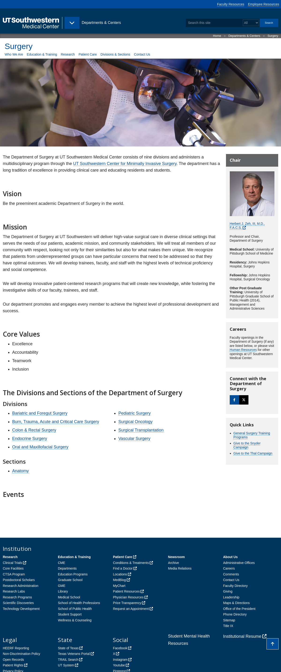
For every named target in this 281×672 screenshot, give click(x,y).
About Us (230, 557)
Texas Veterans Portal (74, 654)
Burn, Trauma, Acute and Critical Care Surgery (55, 421)
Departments (67, 568)
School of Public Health (75, 609)
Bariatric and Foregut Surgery (39, 413)
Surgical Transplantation (140, 430)
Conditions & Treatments (131, 563)
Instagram (120, 659)
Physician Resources (128, 597)
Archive (173, 563)
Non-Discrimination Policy (21, 654)
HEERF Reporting (16, 648)
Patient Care (87, 54)
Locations (120, 574)
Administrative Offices (239, 563)
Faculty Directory (235, 586)
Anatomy (20, 471)
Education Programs (73, 574)
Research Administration (20, 586)
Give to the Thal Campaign (252, 453)
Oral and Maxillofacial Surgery (40, 447)
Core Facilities (13, 568)
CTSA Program (14, 574)
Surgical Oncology (135, 421)
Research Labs (14, 591)
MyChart (119, 586)
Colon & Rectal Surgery (34, 430)
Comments (231, 574)
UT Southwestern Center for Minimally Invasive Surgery (125, 163)
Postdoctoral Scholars (19, 580)
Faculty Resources (230, 4)
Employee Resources (263, 4)
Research (68, 54)
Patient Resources (126, 591)
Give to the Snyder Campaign (247, 445)
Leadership (231, 597)
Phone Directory (235, 614)
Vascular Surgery (134, 438)
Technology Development (21, 609)
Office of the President (239, 609)
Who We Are (14, 54)
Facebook (120, 648)
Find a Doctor (123, 568)
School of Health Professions (79, 603)
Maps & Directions (236, 603)
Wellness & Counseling (75, 620)
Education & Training (42, 54)
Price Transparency (127, 603)
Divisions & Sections (115, 54)
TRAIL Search (68, 659)
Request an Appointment (131, 609)
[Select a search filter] (251, 22)
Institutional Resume (242, 636)
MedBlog (119, 580)
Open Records (13, 659)
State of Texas (68, 648)
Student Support (69, 614)
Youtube (119, 665)
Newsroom (176, 557)
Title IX (228, 626)
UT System (66, 665)
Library (63, 591)
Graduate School (70, 580)
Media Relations (180, 568)
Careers (229, 568)
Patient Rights (13, 665)
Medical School (69, 597)
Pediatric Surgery (134, 413)
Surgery (272, 36)
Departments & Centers (244, 36)
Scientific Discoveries (18, 603)
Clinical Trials (12, 563)
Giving (228, 591)
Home (217, 36)
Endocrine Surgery (29, 438)
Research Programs (17, 597)
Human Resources (243, 350)
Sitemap (229, 620)
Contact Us (142, 54)
